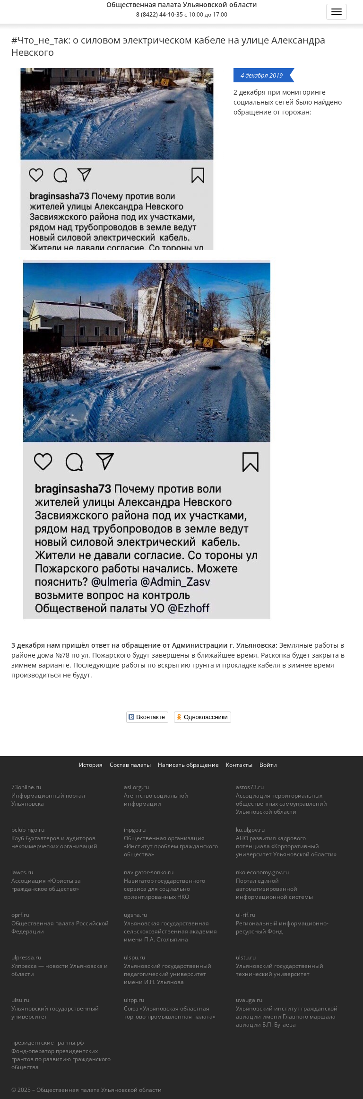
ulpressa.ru (26, 957)
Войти (268, 765)
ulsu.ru (20, 1000)
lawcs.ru (22, 872)
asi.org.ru (136, 787)
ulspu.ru (134, 957)
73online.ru (26, 787)
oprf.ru (20, 915)
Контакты (239, 765)
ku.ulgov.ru (250, 830)
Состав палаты (130, 765)
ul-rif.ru (245, 915)
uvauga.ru (249, 1000)
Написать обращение (188, 765)
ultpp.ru (134, 1000)
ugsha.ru (135, 915)
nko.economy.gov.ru (262, 872)
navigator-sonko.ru (148, 872)
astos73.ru (250, 787)
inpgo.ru (135, 830)
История (91, 765)
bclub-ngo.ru (27, 830)
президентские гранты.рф (47, 1042)
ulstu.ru (246, 957)
